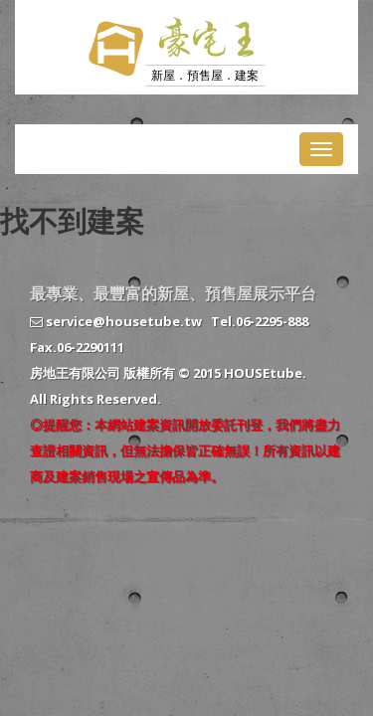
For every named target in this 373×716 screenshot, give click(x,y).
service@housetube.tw (116, 321)
